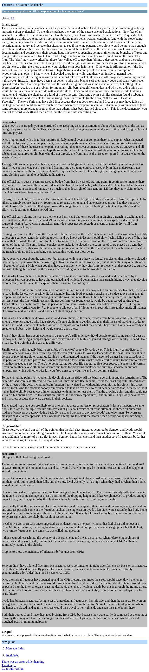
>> (12, 18)
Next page (12, 655)
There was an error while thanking (23, 661)
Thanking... (9, 665)
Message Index (15, 648)
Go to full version (12, 668)
